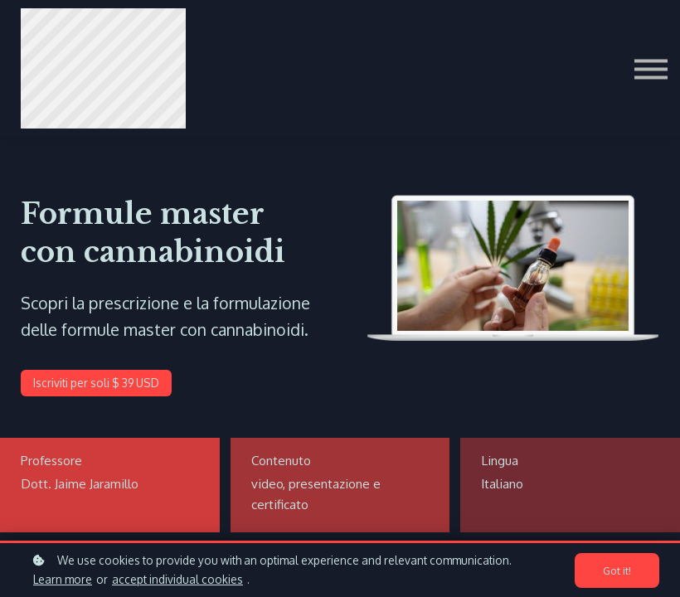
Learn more (62, 579)
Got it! (617, 570)
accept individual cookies (177, 579)
